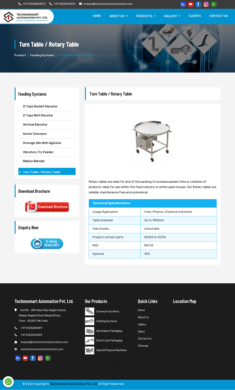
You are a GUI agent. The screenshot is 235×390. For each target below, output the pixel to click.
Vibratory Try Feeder (38, 152)
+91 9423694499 (62, 4)
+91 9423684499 (28, 328)
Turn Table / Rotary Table (41, 172)
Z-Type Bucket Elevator (40, 106)
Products (145, 16)
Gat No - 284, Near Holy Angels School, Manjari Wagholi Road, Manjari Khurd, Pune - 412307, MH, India (40, 316)
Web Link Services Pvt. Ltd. (197, 384)
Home (96, 16)
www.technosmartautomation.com (39, 349)
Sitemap (143, 346)
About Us (118, 16)
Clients (195, 16)
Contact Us (218, 16)
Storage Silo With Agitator (42, 143)
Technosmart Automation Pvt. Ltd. (73, 384)
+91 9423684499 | (32, 4)
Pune (117, 363)
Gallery (172, 16)
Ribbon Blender (34, 161)
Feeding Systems (42, 55)
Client (141, 331)
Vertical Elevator (35, 124)
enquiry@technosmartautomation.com (106, 4)
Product (20, 55)
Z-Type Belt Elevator (38, 115)
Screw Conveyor (35, 134)
